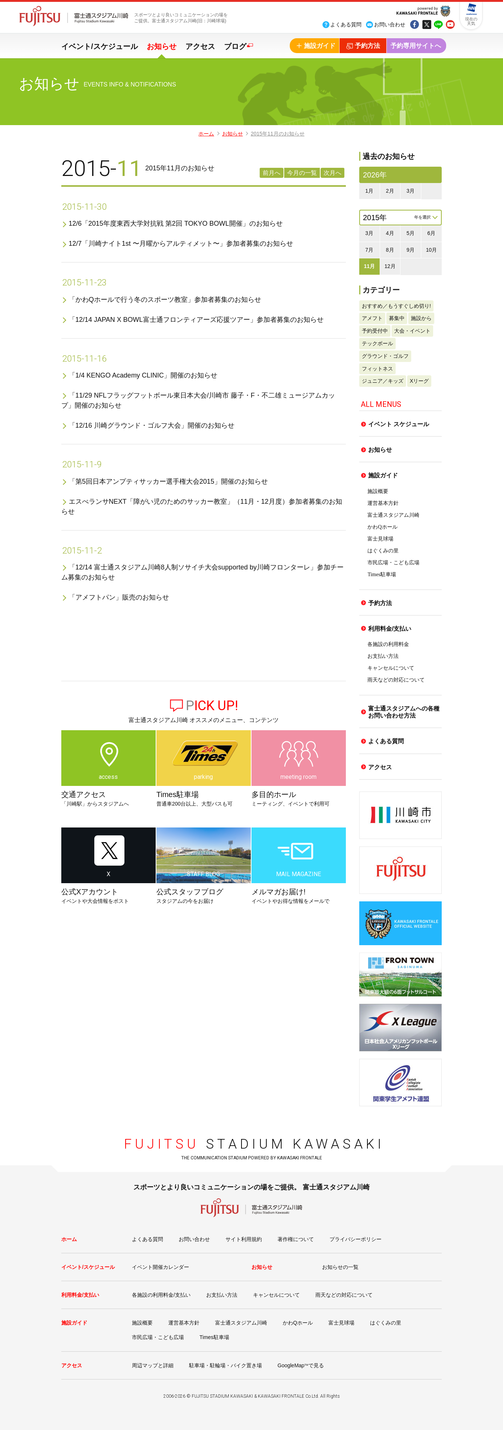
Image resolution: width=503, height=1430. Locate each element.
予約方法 (380, 603)
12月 (390, 266)
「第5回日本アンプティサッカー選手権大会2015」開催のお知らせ (168, 481)
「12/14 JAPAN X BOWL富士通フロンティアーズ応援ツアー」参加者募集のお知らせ (196, 319)
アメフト (372, 318)
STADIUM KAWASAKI (254, 1144)
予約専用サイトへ (415, 45)
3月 (410, 191)
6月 (431, 233)
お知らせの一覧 (340, 1267)
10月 (431, 250)
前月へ (271, 173)
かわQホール (382, 527)
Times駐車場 (381, 574)
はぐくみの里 (383, 551)
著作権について (296, 1239)
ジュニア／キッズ (382, 381)
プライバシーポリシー (356, 1239)
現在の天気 (471, 21)
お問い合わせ (194, 1239)
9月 (410, 250)
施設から (421, 318)
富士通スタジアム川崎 (393, 515)
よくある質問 (386, 741)
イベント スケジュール (398, 424)
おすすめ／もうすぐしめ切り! (396, 306)
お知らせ (161, 46)
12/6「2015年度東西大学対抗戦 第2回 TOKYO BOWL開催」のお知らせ (176, 223)
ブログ (235, 46)
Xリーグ (419, 381)
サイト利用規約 (243, 1239)
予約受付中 (375, 331)
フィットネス (377, 369)
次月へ (332, 173)
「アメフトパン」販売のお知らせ (119, 597)
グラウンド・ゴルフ (385, 356)
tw (426, 25)
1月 (369, 191)
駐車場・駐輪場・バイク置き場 (225, 1365)
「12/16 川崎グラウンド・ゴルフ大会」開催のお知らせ (151, 425)
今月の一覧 (302, 173)
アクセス (200, 46)
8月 (390, 250)
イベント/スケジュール (99, 46)
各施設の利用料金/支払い (161, 1295)
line (438, 25)
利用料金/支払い (389, 629)
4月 (390, 233)
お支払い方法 (383, 656)
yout (450, 25)
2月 (390, 191)
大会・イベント (412, 331)
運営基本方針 (383, 503)
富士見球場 (380, 539)
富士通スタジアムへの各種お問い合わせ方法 (403, 712)
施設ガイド (383, 475)
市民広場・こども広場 (393, 562)
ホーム (206, 134)
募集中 (397, 318)
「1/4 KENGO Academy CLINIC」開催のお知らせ (143, 375)
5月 (410, 233)
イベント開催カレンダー (160, 1267)
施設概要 (377, 491)
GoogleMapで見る (301, 1365)
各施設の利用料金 (388, 644)
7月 (369, 250)
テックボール (377, 343)
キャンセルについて (390, 668)
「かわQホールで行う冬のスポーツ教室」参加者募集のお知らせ (165, 299)
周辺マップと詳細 (152, 1365)
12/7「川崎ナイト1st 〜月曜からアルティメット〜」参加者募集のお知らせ (181, 243)
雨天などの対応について (396, 680)
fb (414, 25)
